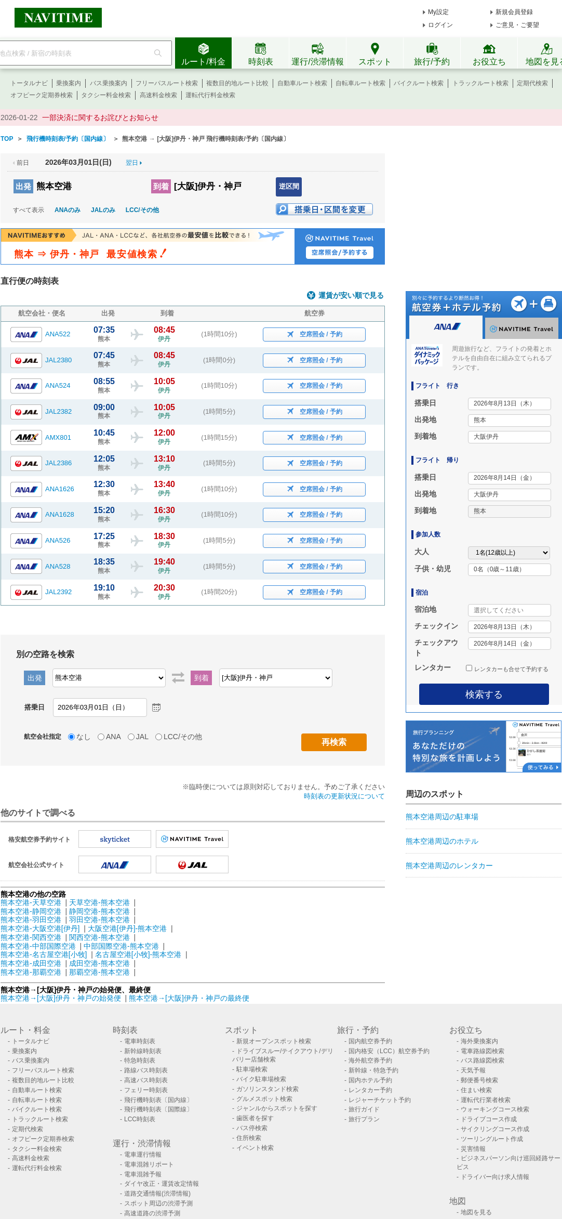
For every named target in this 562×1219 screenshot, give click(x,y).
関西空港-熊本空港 (99, 937)
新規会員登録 (514, 12)
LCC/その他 (142, 210)
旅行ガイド (364, 1109)
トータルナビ (29, 83)
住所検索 (248, 1138)
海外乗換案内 (479, 1041)
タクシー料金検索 (106, 95)
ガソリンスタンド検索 (267, 1089)
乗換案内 (68, 83)
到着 (161, 186)
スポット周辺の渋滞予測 (158, 1203)
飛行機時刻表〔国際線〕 (158, 1109)
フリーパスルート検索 (167, 83)
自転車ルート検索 (360, 83)
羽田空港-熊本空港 (99, 919)
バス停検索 (251, 1128)
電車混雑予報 (143, 1174)
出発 (23, 186)
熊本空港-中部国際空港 (38, 946)
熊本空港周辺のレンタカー (449, 865)
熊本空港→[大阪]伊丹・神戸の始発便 (62, 998)
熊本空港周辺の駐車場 (442, 816)
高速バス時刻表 (146, 1080)
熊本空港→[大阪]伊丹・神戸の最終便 (189, 998)
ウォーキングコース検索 (495, 1109)
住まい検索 (476, 1090)
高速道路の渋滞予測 (152, 1213)
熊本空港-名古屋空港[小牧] (44, 954)
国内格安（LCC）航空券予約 (389, 1051)
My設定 (438, 12)
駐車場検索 (251, 1069)
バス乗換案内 (108, 83)
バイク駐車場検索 (261, 1079)
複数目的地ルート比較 (237, 83)
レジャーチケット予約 (380, 1100)
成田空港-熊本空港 (99, 963)
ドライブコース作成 (489, 1119)
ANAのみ (68, 210)
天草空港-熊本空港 (99, 902)
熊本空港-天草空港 (31, 902)
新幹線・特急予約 (373, 1070)
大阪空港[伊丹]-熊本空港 (127, 928)
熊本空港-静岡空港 (31, 911)
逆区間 (289, 186)
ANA (113, 736)
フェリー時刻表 (146, 1090)
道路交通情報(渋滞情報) (157, 1193)
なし (83, 736)
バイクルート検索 (419, 83)
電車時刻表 (139, 1041)
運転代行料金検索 (210, 95)
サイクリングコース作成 (495, 1129)
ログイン (440, 25)
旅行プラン (364, 1119)
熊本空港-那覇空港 (31, 972)
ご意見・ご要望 (517, 25)
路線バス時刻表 (146, 1070)
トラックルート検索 (480, 83)
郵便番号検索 (479, 1080)
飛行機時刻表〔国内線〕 (158, 1100)
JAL (142, 736)
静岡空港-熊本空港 (99, 911)
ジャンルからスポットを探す (276, 1108)
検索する (484, 694)
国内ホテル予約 (370, 1080)
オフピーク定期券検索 (41, 95)
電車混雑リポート (149, 1164)
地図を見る (476, 1212)
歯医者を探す (255, 1118)
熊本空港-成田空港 (31, 963)
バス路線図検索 (482, 1060)
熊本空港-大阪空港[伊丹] (40, 928)
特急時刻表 (139, 1060)
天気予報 (473, 1070)
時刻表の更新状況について (344, 796)
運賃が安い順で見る (351, 295)
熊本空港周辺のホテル (442, 841)
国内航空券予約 (370, 1041)
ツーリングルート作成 (492, 1139)
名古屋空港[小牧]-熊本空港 (138, 954)
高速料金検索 (158, 95)
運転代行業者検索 (486, 1100)
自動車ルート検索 (302, 83)
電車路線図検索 (482, 1051)
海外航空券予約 (370, 1060)
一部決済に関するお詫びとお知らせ (100, 117)
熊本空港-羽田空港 (31, 919)
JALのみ (103, 210)
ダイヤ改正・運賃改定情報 (161, 1183)
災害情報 (473, 1148)
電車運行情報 (143, 1154)
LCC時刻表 (139, 1119)
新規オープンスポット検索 (273, 1041)
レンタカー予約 (370, 1090)
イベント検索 (255, 1147)
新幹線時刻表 (143, 1051)
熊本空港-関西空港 (31, 937)
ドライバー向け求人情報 (495, 1177)
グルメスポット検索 (264, 1099)
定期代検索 (532, 83)
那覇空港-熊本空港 (99, 972)
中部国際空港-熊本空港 (121, 946)
